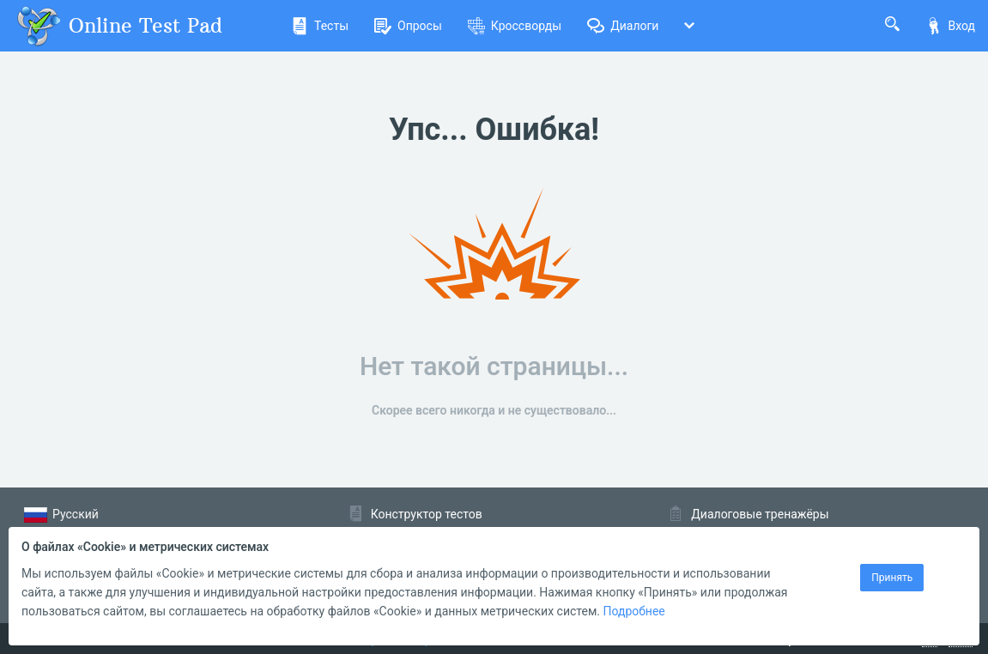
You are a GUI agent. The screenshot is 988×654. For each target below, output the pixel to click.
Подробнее (633, 611)
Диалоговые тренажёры (759, 514)
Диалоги (622, 25)
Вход (950, 25)
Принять (891, 578)
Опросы (408, 25)
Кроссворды (514, 25)
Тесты (320, 25)
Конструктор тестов (426, 514)
